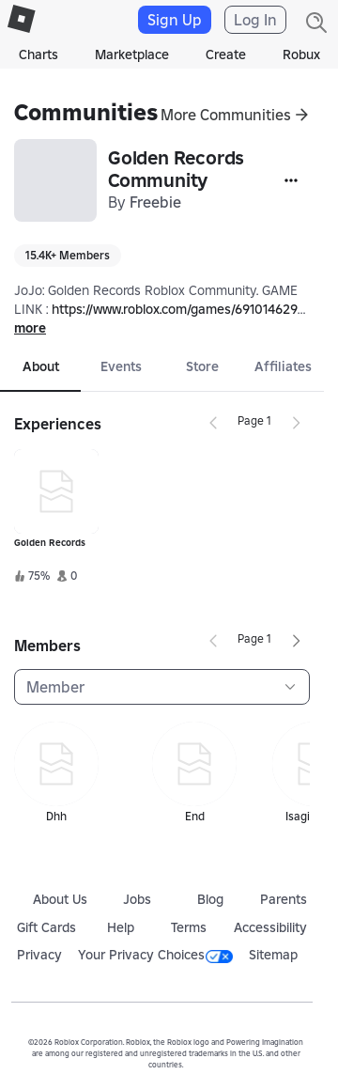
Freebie (155, 202)
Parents (283, 899)
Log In (255, 19)
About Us (60, 899)
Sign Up (174, 19)
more (30, 327)
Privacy (39, 954)
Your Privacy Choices (155, 954)
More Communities (226, 114)
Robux (301, 54)
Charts (38, 54)
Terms (189, 927)
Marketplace (132, 54)
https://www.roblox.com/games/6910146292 (178, 309)
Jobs (137, 899)
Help (120, 927)
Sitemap (273, 954)
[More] (291, 180)
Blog (210, 899)
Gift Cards (46, 927)
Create (226, 54)
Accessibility (270, 927)
